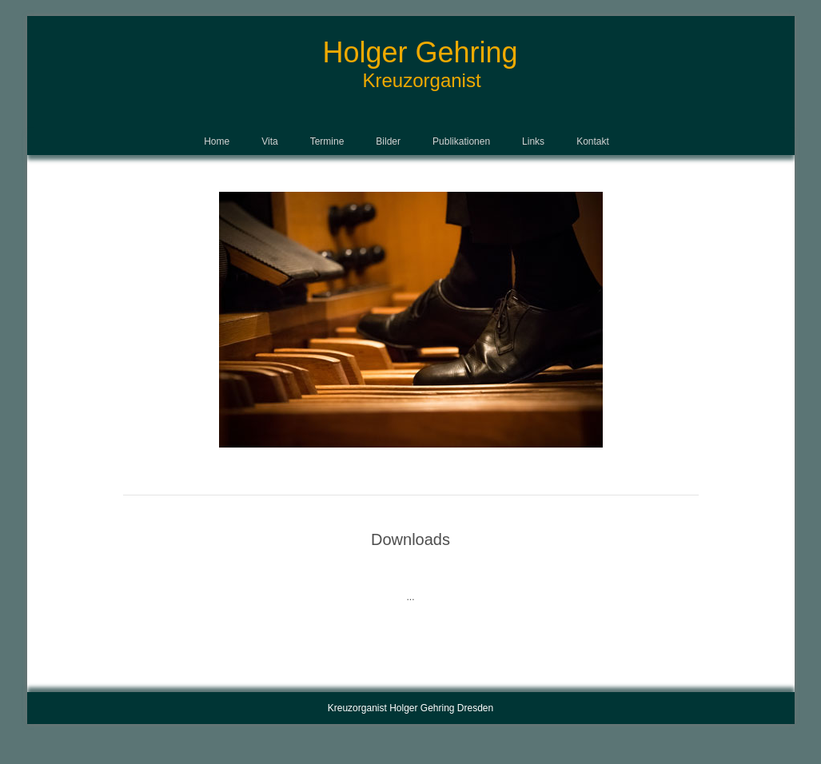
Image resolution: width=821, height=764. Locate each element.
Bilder (388, 141)
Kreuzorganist (422, 80)
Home (216, 141)
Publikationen (461, 141)
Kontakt (592, 141)
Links (533, 141)
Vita (269, 141)
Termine (327, 141)
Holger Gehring (420, 52)
